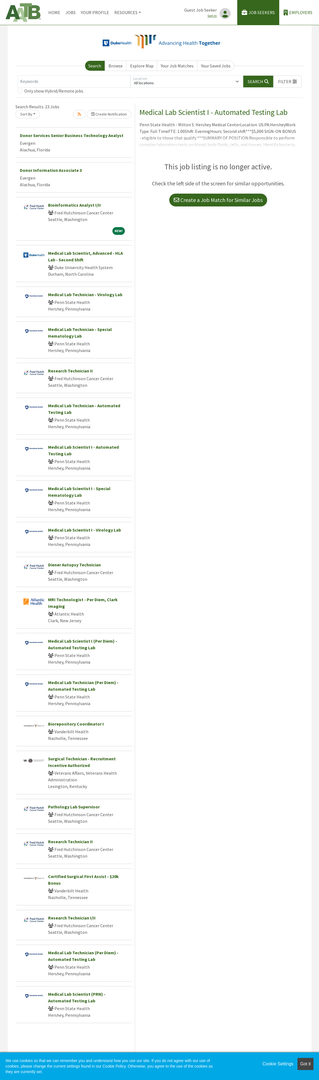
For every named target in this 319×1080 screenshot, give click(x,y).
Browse (116, 66)
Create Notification (109, 114)
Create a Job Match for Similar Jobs (218, 199)
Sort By (26, 114)
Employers (298, 12)
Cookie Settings (277, 1063)
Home (54, 12)
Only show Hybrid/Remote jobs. (54, 91)
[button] (287, 81)
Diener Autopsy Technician (74, 564)
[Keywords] (74, 81)
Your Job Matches (177, 66)
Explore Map (142, 66)
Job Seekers (258, 12)
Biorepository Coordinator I (76, 724)
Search (94, 66)
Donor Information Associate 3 (51, 170)
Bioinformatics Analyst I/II (74, 205)
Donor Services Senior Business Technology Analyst (71, 135)
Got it (305, 1063)
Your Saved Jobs (216, 66)
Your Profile (95, 12)
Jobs (70, 12)
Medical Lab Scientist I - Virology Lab (84, 530)
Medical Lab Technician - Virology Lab (85, 294)
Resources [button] (126, 12)
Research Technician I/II (72, 918)
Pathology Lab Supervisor (74, 807)
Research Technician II (70, 371)
